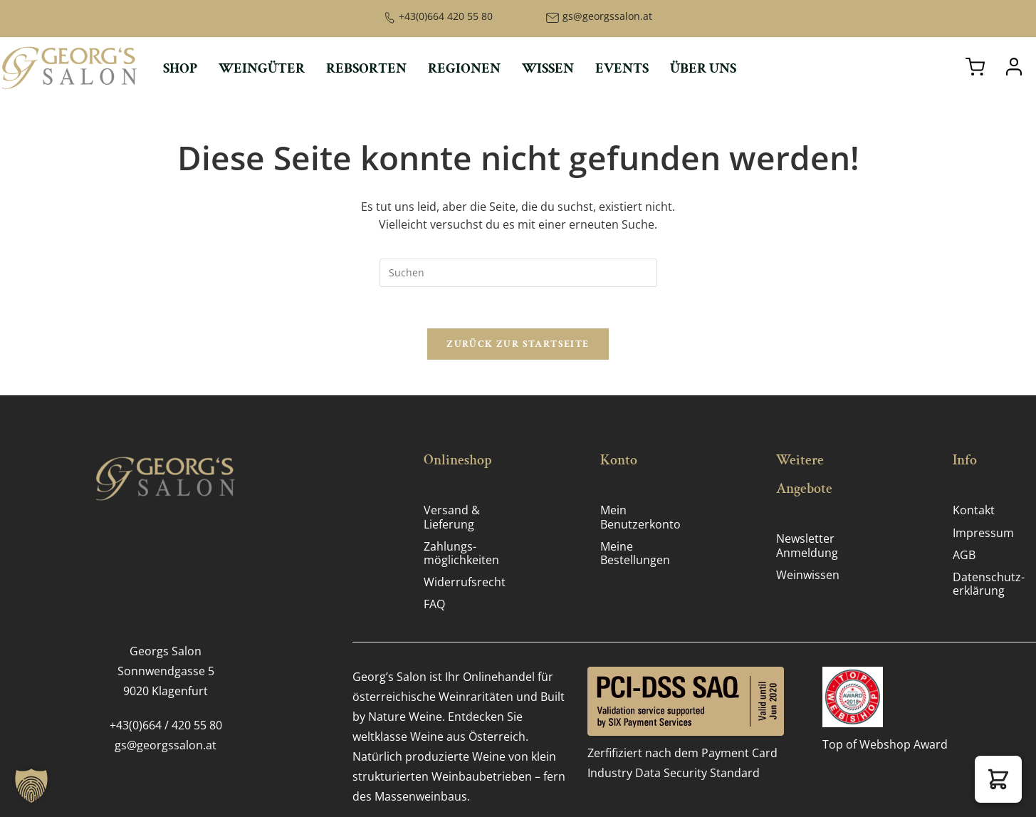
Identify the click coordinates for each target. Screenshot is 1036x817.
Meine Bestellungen (635, 553)
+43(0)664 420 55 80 (446, 16)
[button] (998, 779)
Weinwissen (807, 575)
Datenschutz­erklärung (989, 585)
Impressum (983, 533)
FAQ (434, 605)
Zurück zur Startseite (517, 345)
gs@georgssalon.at (607, 16)
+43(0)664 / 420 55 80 (166, 726)
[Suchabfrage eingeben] (518, 273)
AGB (964, 555)
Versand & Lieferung (452, 518)
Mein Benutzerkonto (640, 518)
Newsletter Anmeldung (807, 546)
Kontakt (974, 511)
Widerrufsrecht (465, 583)
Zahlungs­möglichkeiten (461, 553)
